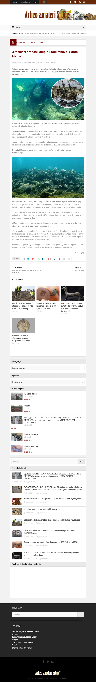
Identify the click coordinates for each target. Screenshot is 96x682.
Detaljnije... (28, 400)
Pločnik (27, 405)
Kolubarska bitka (30, 394)
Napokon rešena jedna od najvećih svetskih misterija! (30, 270)
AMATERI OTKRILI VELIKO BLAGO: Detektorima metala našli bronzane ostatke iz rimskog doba (72, 307)
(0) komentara (31, 482)
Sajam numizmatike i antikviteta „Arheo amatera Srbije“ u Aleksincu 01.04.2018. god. (49, 531)
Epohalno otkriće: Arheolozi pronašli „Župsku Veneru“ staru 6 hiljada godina (53, 498)
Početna (22, 42)
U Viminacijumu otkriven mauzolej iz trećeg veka (42, 509)
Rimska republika (31, 446)
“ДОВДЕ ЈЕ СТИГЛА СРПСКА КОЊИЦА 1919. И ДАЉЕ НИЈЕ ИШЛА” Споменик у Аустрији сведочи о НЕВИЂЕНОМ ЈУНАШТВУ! (53, 419)
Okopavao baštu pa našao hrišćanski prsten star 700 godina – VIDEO (46, 306)
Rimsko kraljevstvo (31, 434)
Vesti (33, 42)
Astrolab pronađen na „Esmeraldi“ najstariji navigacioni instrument (21, 338)
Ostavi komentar (50, 63)
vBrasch (64, 678)
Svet (41, 42)
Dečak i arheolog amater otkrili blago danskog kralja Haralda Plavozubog (22, 306)
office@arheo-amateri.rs (22, 647)
